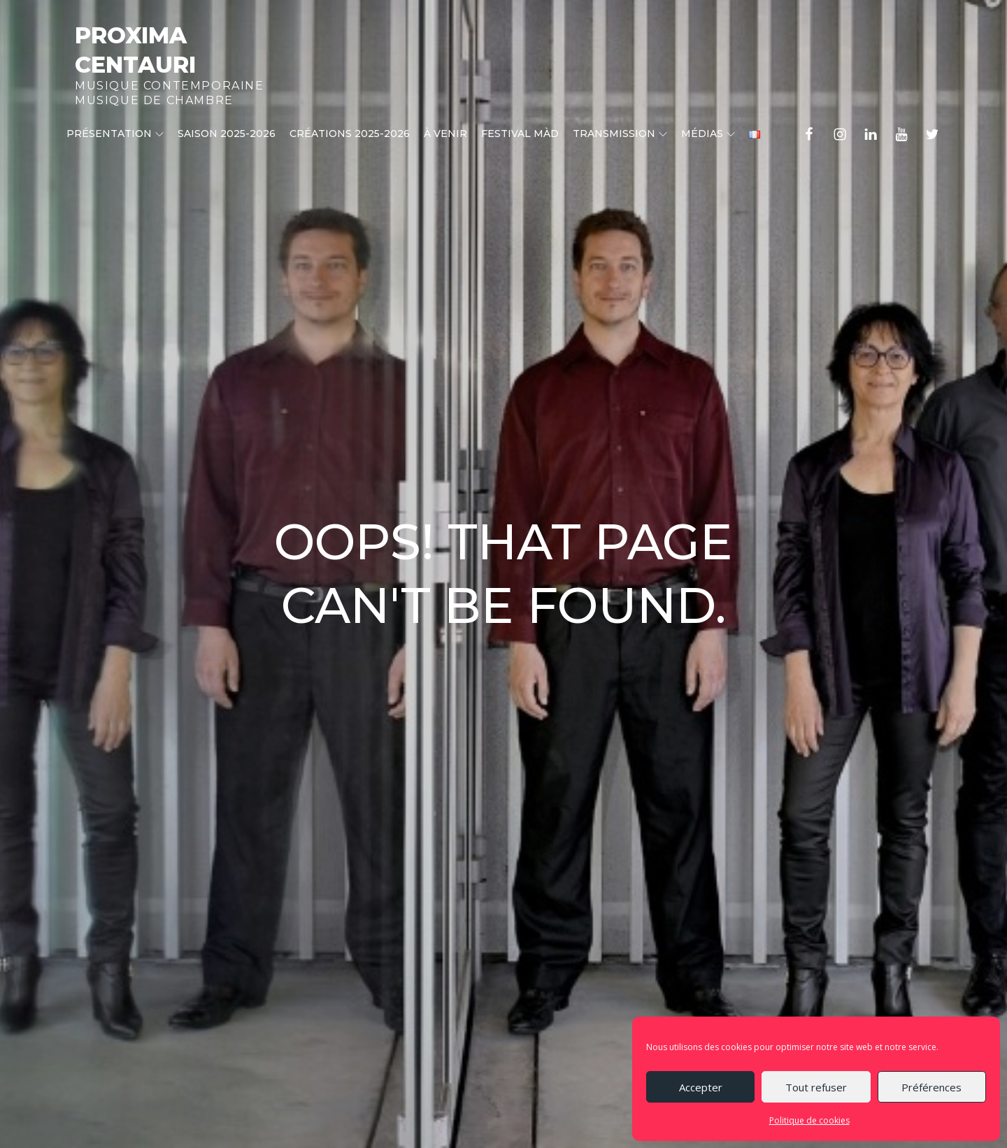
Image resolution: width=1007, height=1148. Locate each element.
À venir (445, 133)
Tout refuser (816, 1087)
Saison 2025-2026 (227, 133)
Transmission (620, 133)
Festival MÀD (520, 133)
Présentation (115, 133)
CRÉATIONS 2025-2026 (350, 133)
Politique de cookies (809, 1120)
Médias (708, 133)
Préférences (931, 1087)
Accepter (700, 1087)
